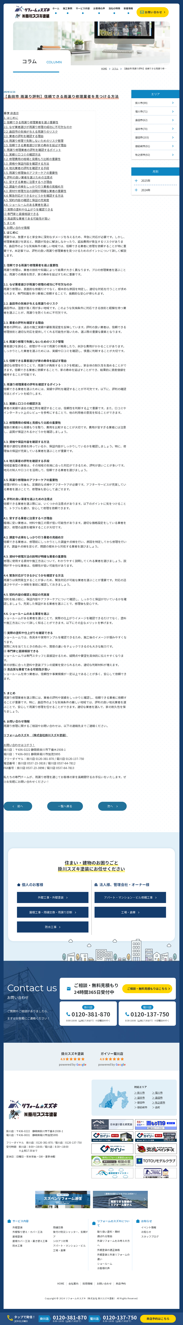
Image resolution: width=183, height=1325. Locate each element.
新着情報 (128, 8)
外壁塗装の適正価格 (108, 1250)
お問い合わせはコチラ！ (19, 745)
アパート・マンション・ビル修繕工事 (128, 897)
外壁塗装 (18, 1227)
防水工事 (50, 927)
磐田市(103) (142, 137)
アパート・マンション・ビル (69, 1245)
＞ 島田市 (157, 1097)
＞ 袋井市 (139, 1097)
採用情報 (88, 1283)
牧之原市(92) (142, 155)
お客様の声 (99, 8)
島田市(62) (141, 120)
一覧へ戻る (65, 806)
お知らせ (146, 1232)
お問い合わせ (153, 12)
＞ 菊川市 (157, 1092)
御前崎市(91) (142, 146)
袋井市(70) (141, 129)
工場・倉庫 (128, 912)
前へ (20, 806)
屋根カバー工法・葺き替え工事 (30, 1241)
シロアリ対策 (60, 1241)
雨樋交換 (58, 1227)
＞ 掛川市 (139, 1092)
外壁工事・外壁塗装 (51, 897)
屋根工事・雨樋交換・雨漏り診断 (50, 912)
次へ (110, 806)
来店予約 (121, 1283)
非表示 (14, 113)
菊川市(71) (141, 111)
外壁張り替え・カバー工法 (28, 1232)
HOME (104, 68)
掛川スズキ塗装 (72, 1053)
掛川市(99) (141, 103)
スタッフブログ (150, 1236)
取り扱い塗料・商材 (108, 1231)
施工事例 (67, 8)
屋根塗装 (18, 1236)
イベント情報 (148, 1227)
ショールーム (104, 1263)
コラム (115, 68)
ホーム (55, 8)
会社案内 (73, 1283)
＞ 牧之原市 (158, 1102)
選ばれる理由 (104, 1236)
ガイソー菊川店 (112, 1053)
